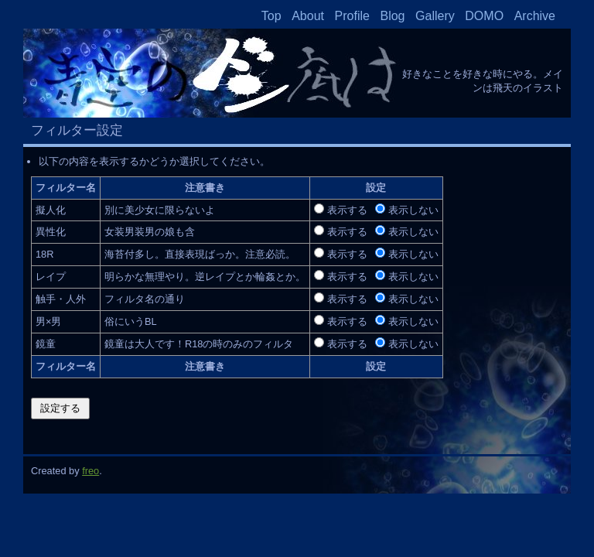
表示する (347, 210)
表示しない (413, 210)
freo (90, 471)
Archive (534, 15)
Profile (352, 15)
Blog (392, 15)
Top (271, 15)
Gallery (435, 15)
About (308, 15)
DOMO (484, 15)
